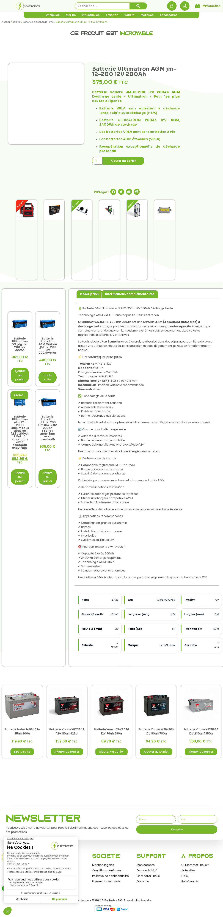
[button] (113, 192)
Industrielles (91, 15)
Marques (147, 15)
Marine (71, 15)
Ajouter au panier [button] (20, 375)
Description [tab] (89, 294)
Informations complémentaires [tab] (129, 294)
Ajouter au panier (123, 161)
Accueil (6, 22)
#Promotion (211, 6)
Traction (112, 15)
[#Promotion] (197, 6)
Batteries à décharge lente (38, 22)
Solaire (129, 15)
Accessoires (168, 15)
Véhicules (53, 15)
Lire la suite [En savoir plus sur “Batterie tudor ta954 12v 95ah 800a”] (22, 752)
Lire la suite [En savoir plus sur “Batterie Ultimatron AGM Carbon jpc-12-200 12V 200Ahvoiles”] (47, 377)
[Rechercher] (138, 6)
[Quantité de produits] (97, 161)
